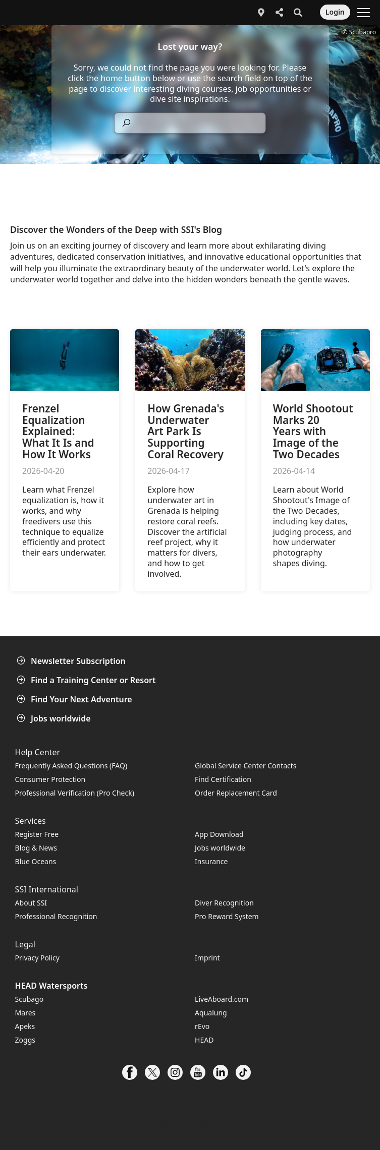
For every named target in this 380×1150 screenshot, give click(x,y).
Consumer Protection (50, 779)
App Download (219, 834)
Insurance (211, 861)
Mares (25, 1012)
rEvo (202, 1026)
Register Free (37, 834)
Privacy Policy (37, 957)
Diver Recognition (224, 902)
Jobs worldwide (55, 718)
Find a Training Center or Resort (87, 680)
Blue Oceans (36, 861)
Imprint (207, 957)
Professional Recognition (56, 916)
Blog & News (36, 848)
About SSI (31, 902)
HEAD (204, 1040)
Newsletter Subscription (72, 661)
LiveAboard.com (221, 999)
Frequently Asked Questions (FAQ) (71, 765)
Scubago (29, 999)
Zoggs (25, 1040)
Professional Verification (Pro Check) (74, 793)
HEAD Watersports (51, 985)
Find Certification (223, 779)
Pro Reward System (227, 916)
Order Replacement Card (236, 793)
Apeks (25, 1026)
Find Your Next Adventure (75, 699)
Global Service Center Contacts (245, 765)
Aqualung (211, 1012)
